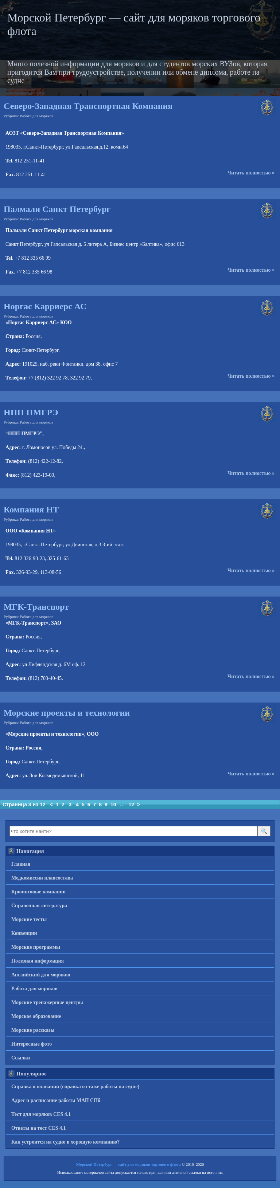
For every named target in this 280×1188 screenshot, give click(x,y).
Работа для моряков (36, 116)
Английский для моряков (40, 974)
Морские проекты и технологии (67, 712)
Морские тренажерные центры (47, 1002)
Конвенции (24, 933)
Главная (20, 864)
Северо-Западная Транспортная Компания (88, 106)
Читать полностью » (251, 173)
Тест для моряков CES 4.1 (41, 1114)
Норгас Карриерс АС (45, 306)
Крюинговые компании (38, 891)
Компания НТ (31, 509)
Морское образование (36, 1016)
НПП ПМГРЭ (31, 412)
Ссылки (20, 1058)
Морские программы (35, 947)
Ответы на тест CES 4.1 (38, 1128)
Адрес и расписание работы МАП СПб (55, 1100)
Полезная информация (37, 961)
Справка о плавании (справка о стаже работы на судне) (75, 1086)
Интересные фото (31, 1044)
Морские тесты (29, 919)
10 (113, 804)
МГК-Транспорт (36, 606)
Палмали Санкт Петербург (57, 209)
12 (131, 804)
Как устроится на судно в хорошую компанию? (65, 1142)
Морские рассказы (33, 1030)
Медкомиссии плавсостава (42, 878)
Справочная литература (39, 905)
